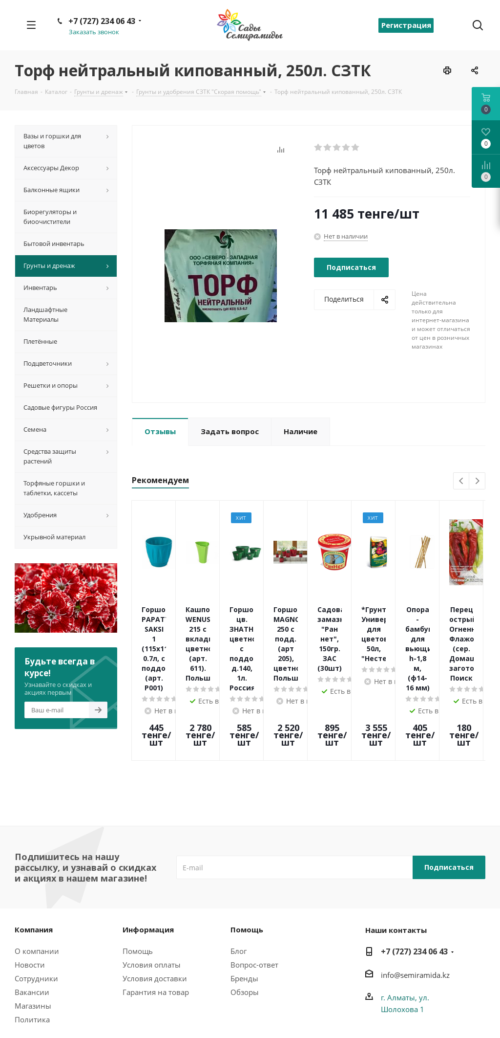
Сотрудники (36, 921)
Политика (32, 962)
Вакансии (32, 934)
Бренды (244, 921)
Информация (148, 872)
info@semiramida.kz (415, 917)
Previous (462, 481)
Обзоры (244, 934)
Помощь (138, 893)
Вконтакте (478, 1019)
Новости (30, 907)
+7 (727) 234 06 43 (101, 21)
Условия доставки (155, 921)
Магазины (33, 948)
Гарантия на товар (156, 934)
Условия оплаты (152, 907)
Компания (34, 872)
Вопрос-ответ (254, 907)
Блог (238, 893)
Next (477, 481)
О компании (37, 893)
